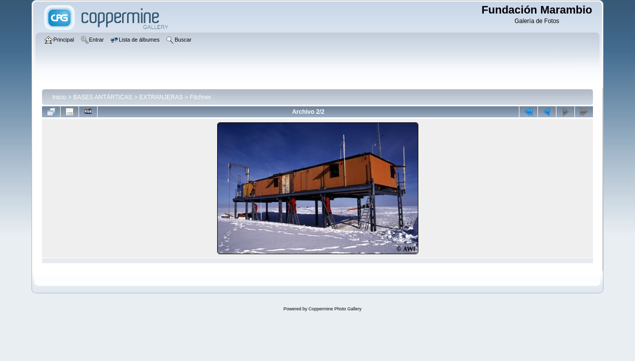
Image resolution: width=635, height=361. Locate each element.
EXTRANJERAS (161, 97)
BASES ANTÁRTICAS (102, 97)
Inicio (59, 97)
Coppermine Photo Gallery (334, 308)
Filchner (200, 97)
